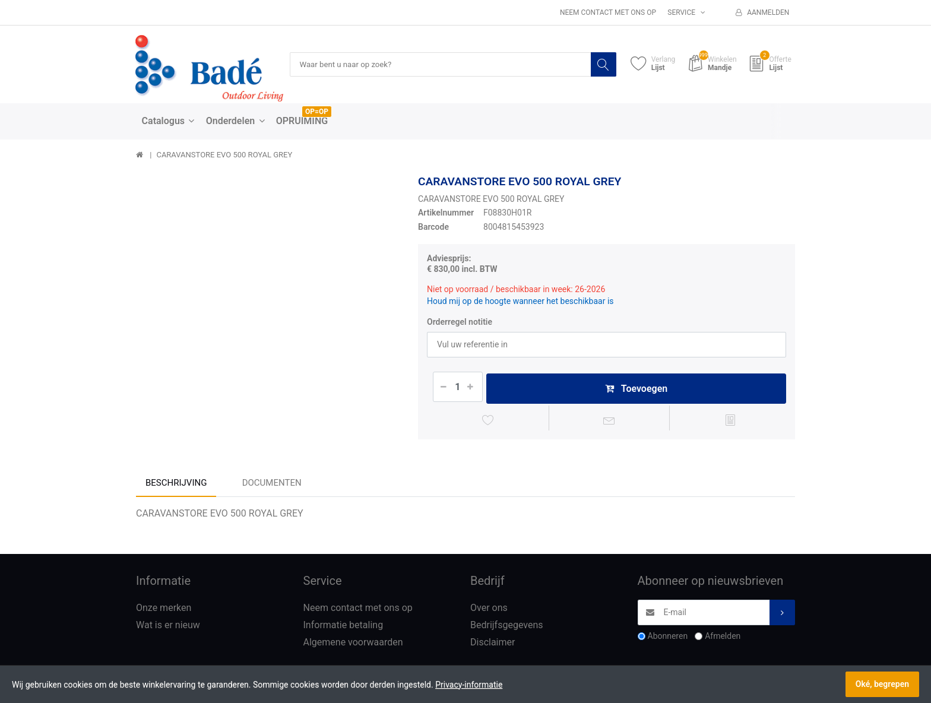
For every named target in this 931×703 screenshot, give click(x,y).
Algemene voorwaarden (353, 644)
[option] (268, 307)
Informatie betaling (343, 628)
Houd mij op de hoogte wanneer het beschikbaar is (520, 301)
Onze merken (163, 610)
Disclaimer (492, 644)
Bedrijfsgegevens (506, 628)
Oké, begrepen (882, 684)
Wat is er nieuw (168, 628)
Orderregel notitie (459, 322)
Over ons (489, 610)
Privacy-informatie (468, 684)
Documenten (272, 485)
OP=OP (316, 112)
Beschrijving (176, 485)
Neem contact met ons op (608, 12)
